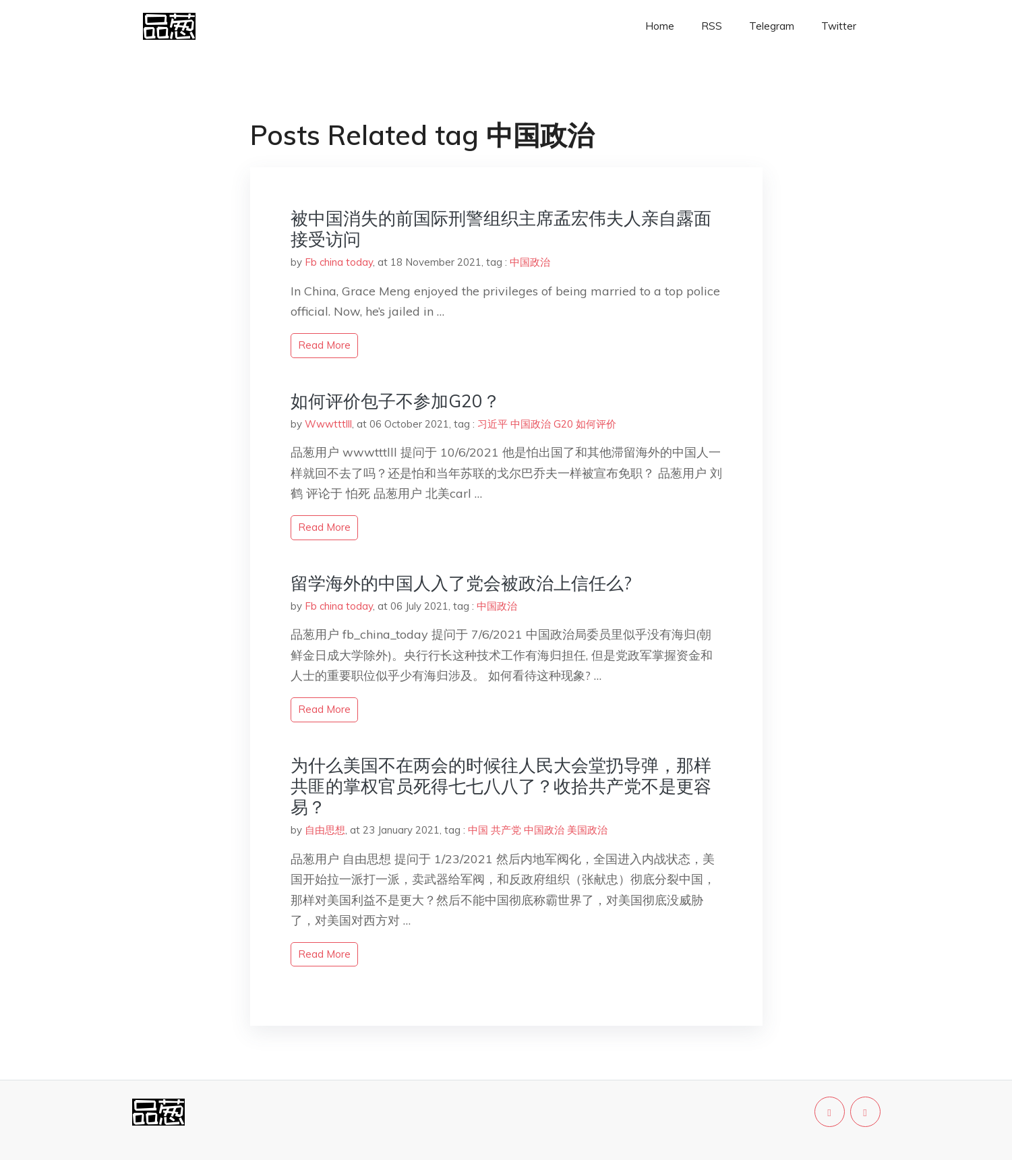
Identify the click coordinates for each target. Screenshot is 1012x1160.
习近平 (492, 423)
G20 (563, 423)
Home (659, 26)
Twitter (838, 26)
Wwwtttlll (328, 423)
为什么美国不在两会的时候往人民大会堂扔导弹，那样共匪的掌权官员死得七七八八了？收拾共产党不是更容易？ (501, 786)
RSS (711, 26)
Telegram (771, 26)
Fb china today (339, 262)
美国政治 (587, 829)
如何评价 (596, 423)
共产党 (506, 829)
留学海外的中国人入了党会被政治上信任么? (461, 583)
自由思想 (325, 829)
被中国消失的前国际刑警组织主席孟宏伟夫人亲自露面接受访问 (501, 228)
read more (324, 345)
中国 (478, 829)
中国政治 (530, 262)
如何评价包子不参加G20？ (395, 401)
